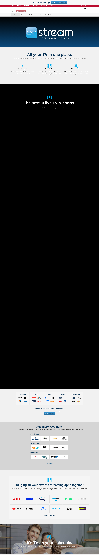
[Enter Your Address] (24, 9)
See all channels (49, 463)
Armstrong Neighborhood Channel (36, 14)
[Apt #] (13, 11)
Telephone (35, 5)
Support (52, 5)
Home (13, 5)
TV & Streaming (27, 5)
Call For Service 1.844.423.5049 (59, 2)
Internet (19, 5)
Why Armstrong (44, 5)
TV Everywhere (24, 14)
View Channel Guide (49, 413)
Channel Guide (48, 14)
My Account (83, 5)
